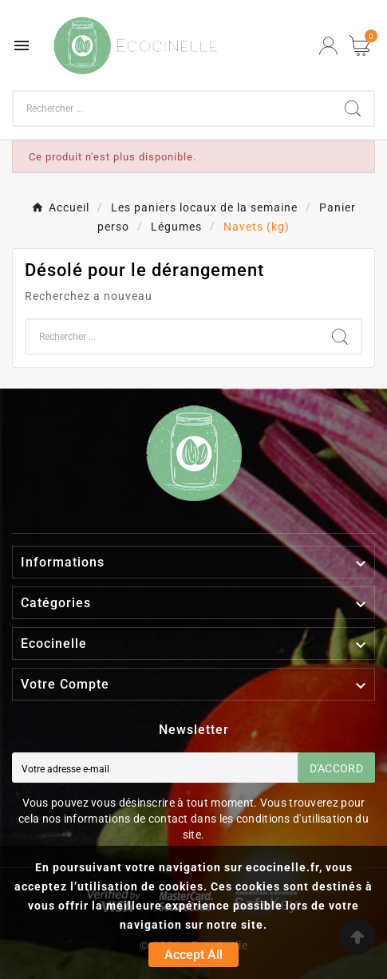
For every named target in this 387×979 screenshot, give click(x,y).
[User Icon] (328, 46)
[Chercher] (173, 108)
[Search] (353, 108)
